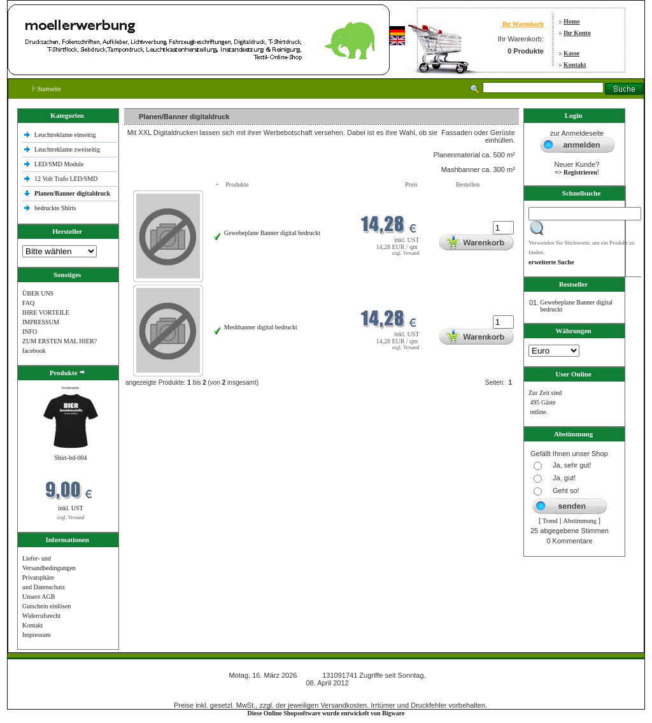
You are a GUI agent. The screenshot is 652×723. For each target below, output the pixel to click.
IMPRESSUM (40, 322)
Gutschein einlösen (46, 606)
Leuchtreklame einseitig (65, 134)
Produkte (236, 184)
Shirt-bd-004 (70, 457)
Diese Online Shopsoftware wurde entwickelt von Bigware (326, 713)
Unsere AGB (38, 596)
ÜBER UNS (37, 293)
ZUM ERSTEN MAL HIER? (59, 341)
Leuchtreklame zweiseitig (68, 149)
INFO (29, 331)
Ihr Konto (577, 32)
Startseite (46, 88)
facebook (34, 350)
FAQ (28, 302)
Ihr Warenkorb (523, 23)
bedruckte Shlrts (55, 207)
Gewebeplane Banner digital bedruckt (272, 232)
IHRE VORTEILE (45, 312)
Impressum (36, 634)
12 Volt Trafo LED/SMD (65, 178)
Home (571, 21)
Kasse (571, 53)
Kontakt (574, 64)
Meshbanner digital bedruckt (260, 327)
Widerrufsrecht (41, 615)
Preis (411, 184)
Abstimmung (580, 520)
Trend (550, 520)
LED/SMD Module (59, 164)
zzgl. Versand (71, 517)
